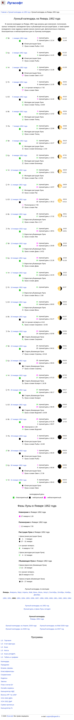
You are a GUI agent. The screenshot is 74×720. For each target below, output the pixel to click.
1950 (4, 598)
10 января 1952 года (18, 170)
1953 (18, 598)
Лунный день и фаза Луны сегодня (37, 609)
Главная (4, 12)
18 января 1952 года (18, 287)
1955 (28, 598)
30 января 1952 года (18, 465)
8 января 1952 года (19, 141)
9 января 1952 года (19, 155)
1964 (69, 598)
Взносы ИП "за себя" (9, 695)
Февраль (13, 592)
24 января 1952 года (18, 375)
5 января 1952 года (19, 97)
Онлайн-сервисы (7, 688)
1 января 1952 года (19, 38)
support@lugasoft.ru (53, 716)
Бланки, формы (7, 668)
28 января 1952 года (19, 436)
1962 (60, 598)
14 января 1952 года (19, 229)
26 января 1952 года (18, 405)
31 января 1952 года (18, 480)
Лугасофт (10, 716)
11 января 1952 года (18, 185)
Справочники (6, 675)
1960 (51, 598)
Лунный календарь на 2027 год (52, 629)
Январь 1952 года (37, 619)
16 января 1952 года (18, 258)
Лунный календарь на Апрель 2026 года (21, 626)
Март (19, 592)
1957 (37, 598)
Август (45, 592)
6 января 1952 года (19, 111)
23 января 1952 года (18, 361)
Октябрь (60, 592)
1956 (32, 598)
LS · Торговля (6, 640)
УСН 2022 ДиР (6, 701)
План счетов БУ (7, 685)
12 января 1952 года (18, 199)
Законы (4, 681)
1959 (46, 598)
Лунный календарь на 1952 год (19, 12)
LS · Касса (5, 650)
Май (30, 592)
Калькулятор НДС (8, 691)
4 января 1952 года (19, 82)
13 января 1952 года (18, 214)
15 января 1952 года (18, 243)
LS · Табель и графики (9, 657)
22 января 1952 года (18, 346)
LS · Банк (4, 647)
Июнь (35, 592)
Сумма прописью (7, 705)
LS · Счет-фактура (8, 644)
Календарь (5, 661)
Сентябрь (53, 592)
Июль (40, 592)
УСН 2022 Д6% (6, 698)
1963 (65, 598)
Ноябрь (68, 592)
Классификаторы (7, 671)
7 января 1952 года (19, 126)
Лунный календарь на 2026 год (17, 629)
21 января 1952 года (19, 331)
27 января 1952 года (18, 419)
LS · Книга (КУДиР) (8, 654)
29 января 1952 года (18, 451)
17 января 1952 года (18, 273)
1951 (9, 598)
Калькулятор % (6, 708)
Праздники (5, 665)
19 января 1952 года (18, 302)
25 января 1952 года (18, 390)
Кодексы (4, 678)
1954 (23, 598)
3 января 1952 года (19, 67)
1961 (55, 598)
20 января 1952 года (18, 317)
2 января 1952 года (19, 53)
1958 (41, 598)
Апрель (25, 592)
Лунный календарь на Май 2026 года (54, 626)
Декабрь (37, 595)
